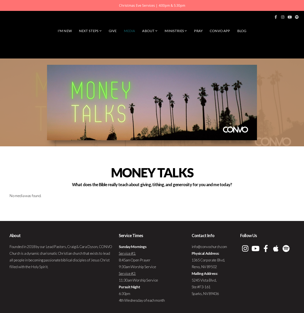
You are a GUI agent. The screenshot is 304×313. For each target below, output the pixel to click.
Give (113, 31)
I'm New (65, 31)
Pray (198, 31)
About (149, 31)
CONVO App (220, 31)
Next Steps (90, 31)
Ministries (176, 31)
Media (129, 31)
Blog (241, 31)
